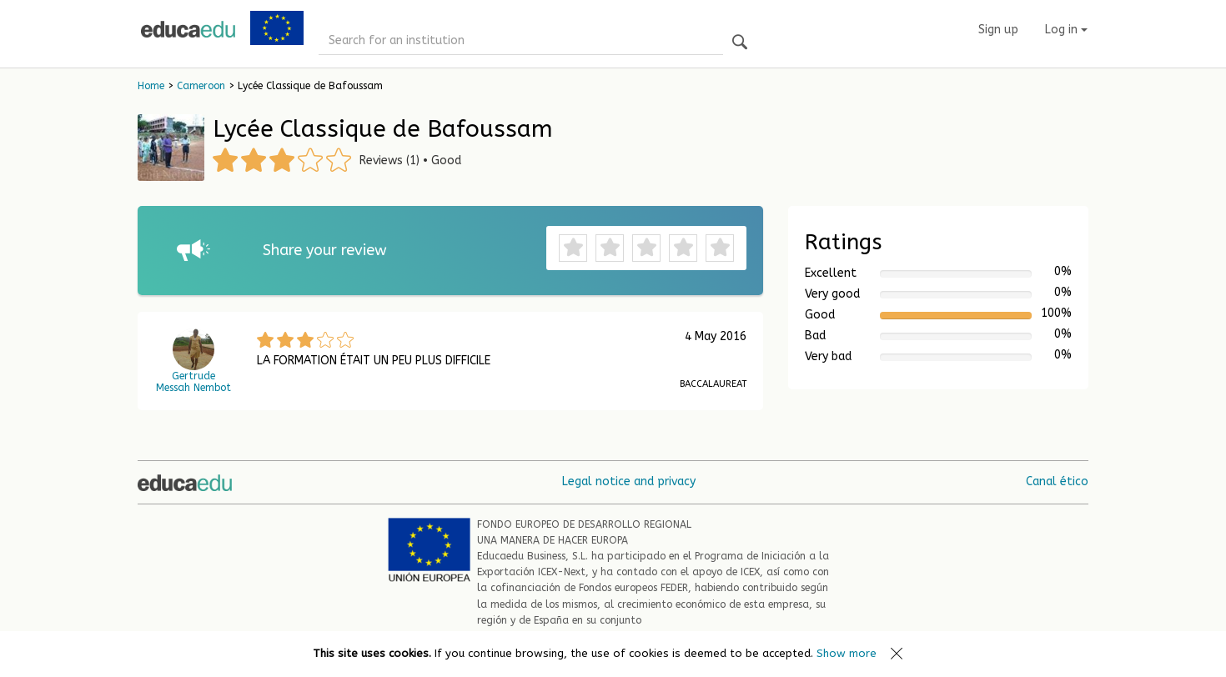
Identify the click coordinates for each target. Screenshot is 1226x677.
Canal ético (1057, 481)
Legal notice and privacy (629, 481)
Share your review (325, 250)
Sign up (998, 30)
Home (151, 86)
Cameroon (201, 86)
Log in (1066, 30)
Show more (846, 653)
